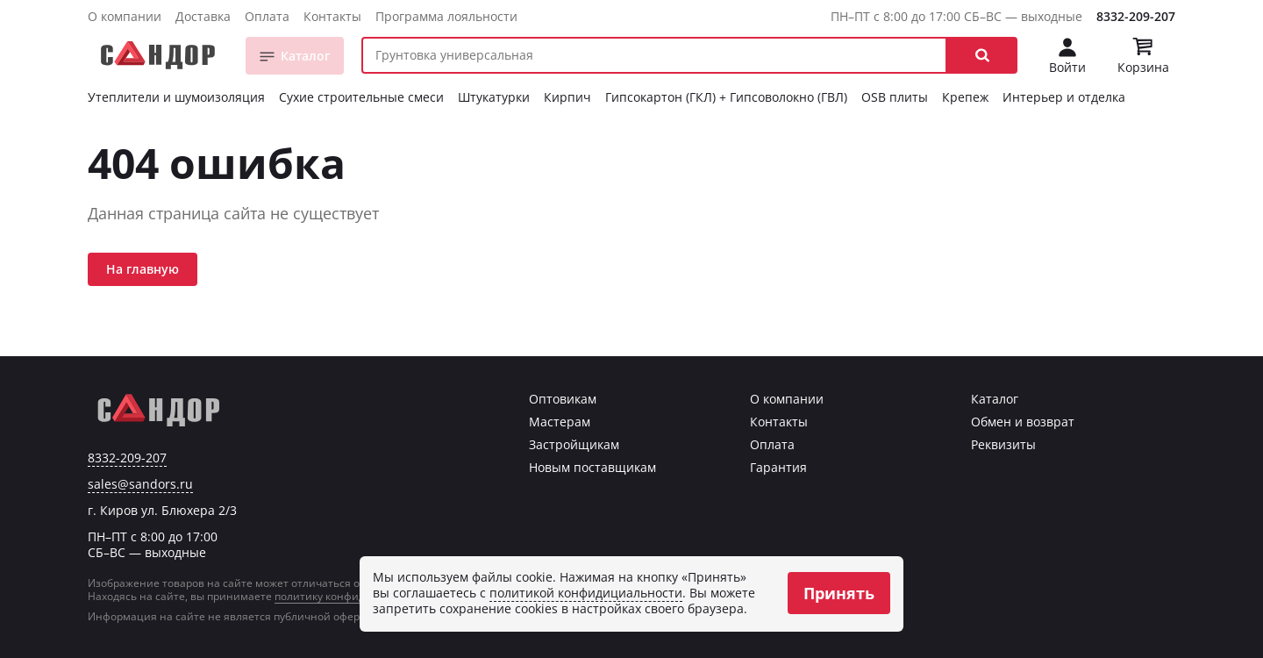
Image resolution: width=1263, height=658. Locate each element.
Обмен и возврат (1022, 421)
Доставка (203, 16)
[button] (982, 55)
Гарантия (778, 467)
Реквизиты (1003, 444)
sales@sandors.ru (140, 484)
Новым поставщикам (592, 467)
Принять (838, 593)
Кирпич (567, 97)
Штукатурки (494, 97)
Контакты (332, 16)
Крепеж (965, 97)
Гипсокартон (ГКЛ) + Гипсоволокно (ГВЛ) (726, 97)
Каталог (305, 55)
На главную (142, 269)
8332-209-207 (1135, 16)
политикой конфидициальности (585, 592)
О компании (124, 16)
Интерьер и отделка (1064, 97)
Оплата (267, 16)
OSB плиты (894, 97)
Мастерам (559, 421)
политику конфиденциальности (358, 596)
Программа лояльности (446, 16)
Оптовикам (562, 398)
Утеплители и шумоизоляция (176, 97)
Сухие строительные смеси (361, 97)
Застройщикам (574, 444)
